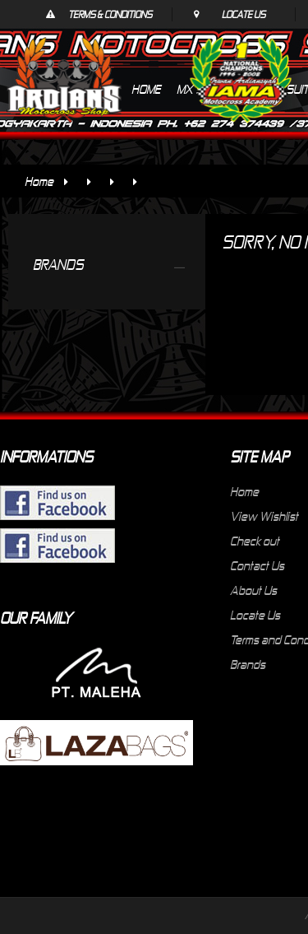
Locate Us (243, 14)
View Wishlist (264, 516)
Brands (247, 664)
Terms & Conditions (110, 14)
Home (39, 181)
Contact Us (257, 565)
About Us (253, 590)
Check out (254, 540)
